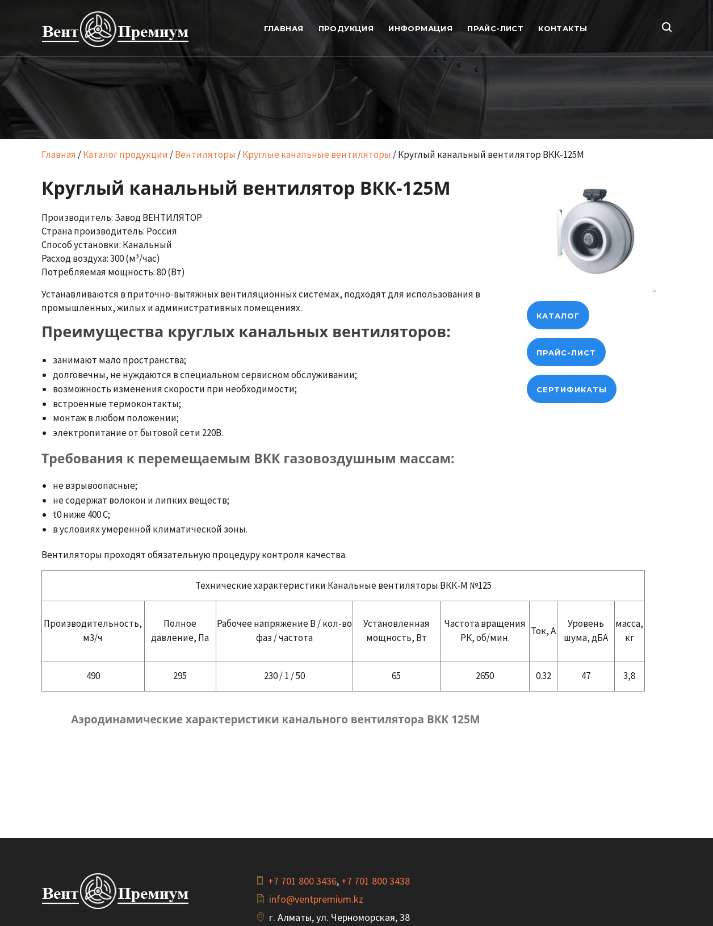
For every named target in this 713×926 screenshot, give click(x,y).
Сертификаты (571, 389)
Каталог (558, 315)
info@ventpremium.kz (316, 899)
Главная (58, 154)
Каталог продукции (125, 154)
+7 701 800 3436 (302, 880)
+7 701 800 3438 (375, 880)
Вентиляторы (205, 154)
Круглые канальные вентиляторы (316, 154)
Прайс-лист (566, 352)
